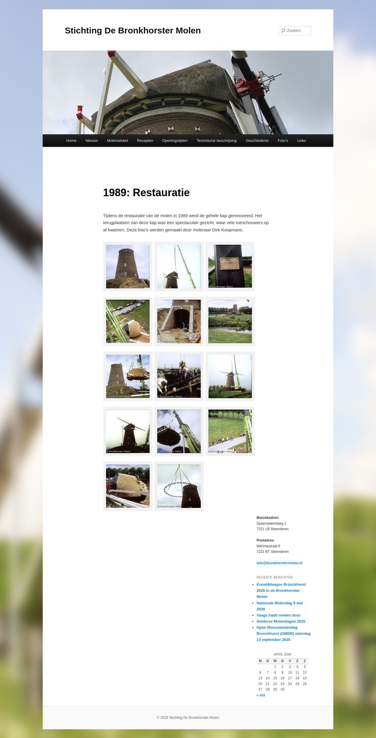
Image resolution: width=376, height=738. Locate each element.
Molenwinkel (117, 140)
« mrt (261, 695)
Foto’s (283, 140)
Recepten (145, 140)
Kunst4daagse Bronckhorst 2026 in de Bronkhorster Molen (281, 590)
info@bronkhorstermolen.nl (279, 563)
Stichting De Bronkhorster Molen (133, 30)
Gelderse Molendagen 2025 (281, 621)
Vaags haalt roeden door (278, 615)
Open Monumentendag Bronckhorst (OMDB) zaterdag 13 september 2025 (284, 633)
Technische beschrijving (217, 140)
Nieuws (91, 140)
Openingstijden (175, 140)
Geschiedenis (257, 140)
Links (301, 140)
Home (71, 140)
